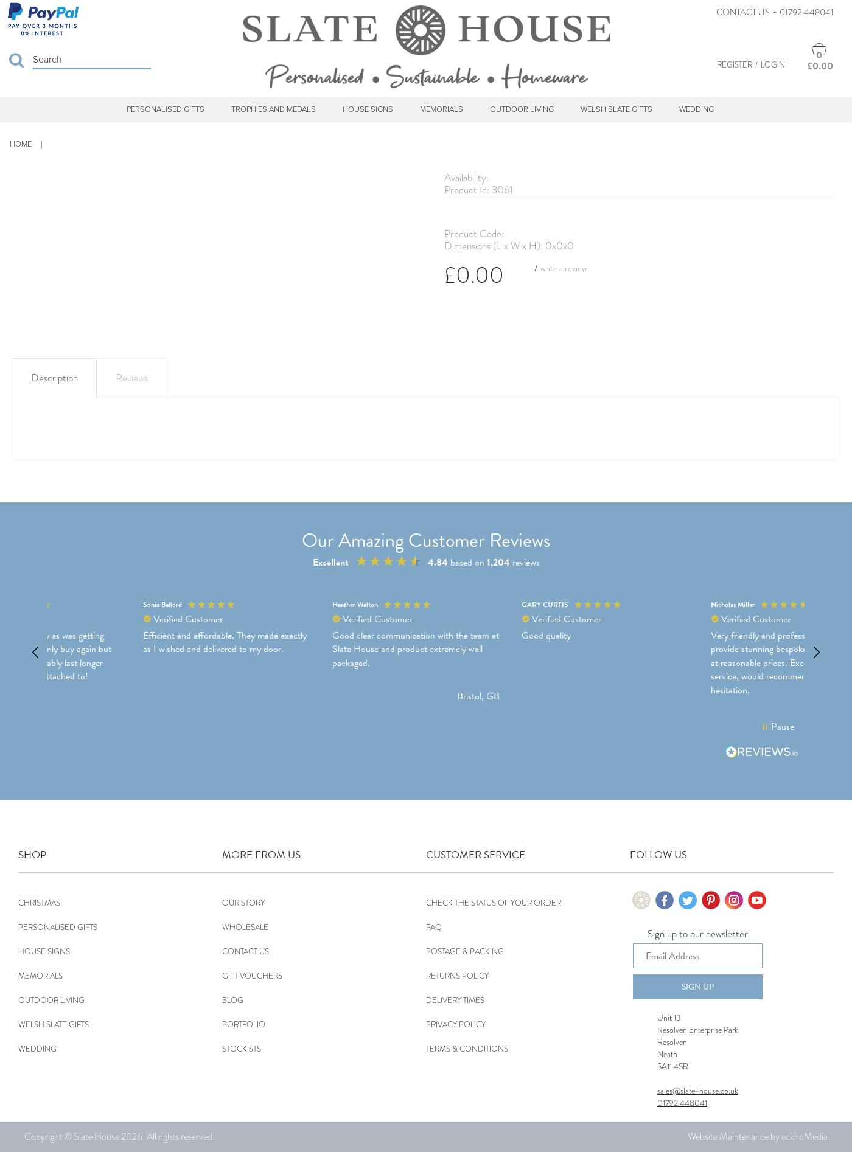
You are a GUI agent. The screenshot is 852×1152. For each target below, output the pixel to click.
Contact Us (743, 12)
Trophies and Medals (273, 109)
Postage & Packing (465, 951)
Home (21, 144)
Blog (232, 1000)
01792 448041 (807, 12)
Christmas (39, 903)
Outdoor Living (522, 109)
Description (54, 378)
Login (773, 65)
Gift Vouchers (252, 976)
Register (734, 65)
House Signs (368, 109)
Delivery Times (455, 1000)
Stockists (241, 1049)
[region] (426, 652)
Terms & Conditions (467, 1049)
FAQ (434, 927)
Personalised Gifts (165, 109)
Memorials (441, 109)
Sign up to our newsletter (698, 935)
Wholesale (245, 927)
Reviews (132, 378)
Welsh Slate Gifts (616, 109)
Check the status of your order (493, 903)
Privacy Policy (456, 1024)
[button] (36, 652)
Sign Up (698, 986)
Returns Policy (457, 976)
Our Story (243, 903)
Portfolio (243, 1024)
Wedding (696, 109)
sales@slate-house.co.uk (697, 1090)
